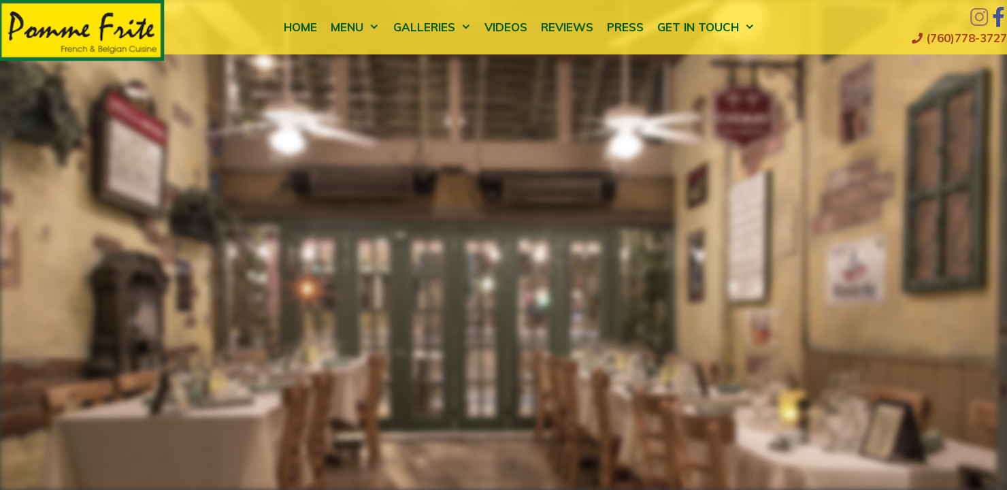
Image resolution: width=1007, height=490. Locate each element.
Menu (358, 27)
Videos (505, 27)
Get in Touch (709, 27)
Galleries (435, 27)
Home (300, 27)
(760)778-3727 (959, 38)
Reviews (567, 27)
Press (625, 27)
